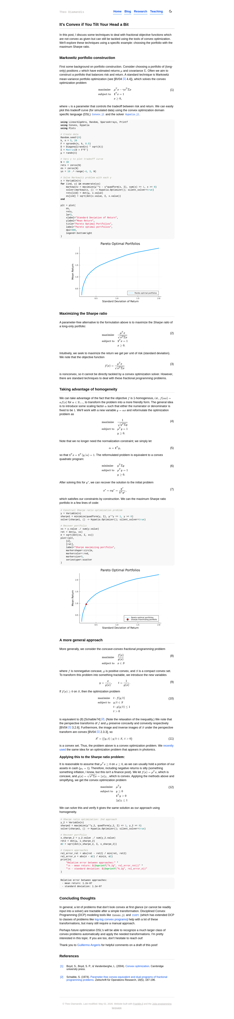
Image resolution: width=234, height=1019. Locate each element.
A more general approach (81, 640)
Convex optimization (137, 965)
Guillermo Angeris (88, 944)
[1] (124, 78)
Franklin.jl (138, 1003)
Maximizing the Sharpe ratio (83, 313)
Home (117, 11)
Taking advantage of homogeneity (88, 389)
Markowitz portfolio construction (87, 58)
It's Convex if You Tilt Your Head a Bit (94, 24)
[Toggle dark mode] (170, 11)
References (69, 956)
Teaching (156, 11)
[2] (102, 718)
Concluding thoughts (77, 898)
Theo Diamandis (71, 12)
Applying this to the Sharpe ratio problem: (92, 757)
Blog (127, 11)
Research (140, 11)
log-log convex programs (111, 919)
